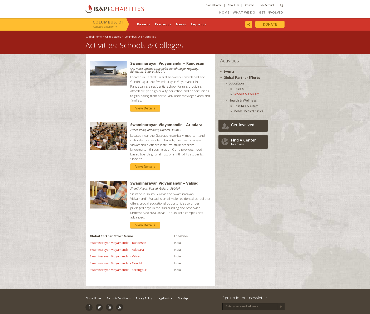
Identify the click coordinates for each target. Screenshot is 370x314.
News (181, 24)
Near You (248, 142)
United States (113, 36)
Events (144, 24)
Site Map (183, 298)
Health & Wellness (242, 100)
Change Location (103, 26)
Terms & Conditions (118, 298)
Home (224, 12)
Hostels (238, 89)
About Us (233, 5)
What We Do (244, 12)
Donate (270, 24)
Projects (163, 24)
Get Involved (271, 12)
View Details (145, 108)
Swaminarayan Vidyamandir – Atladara (117, 249)
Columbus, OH (109, 22)
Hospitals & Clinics (245, 106)
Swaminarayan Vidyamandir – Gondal (116, 263)
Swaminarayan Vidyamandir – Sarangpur (118, 270)
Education (236, 83)
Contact (249, 5)
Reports (199, 24)
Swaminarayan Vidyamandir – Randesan (118, 243)
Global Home (214, 5)
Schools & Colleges (246, 94)
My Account (267, 5)
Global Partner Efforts (241, 77)
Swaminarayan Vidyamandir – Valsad (115, 256)
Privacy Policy (144, 298)
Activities (150, 36)
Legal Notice (165, 298)
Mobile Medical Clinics (248, 111)
